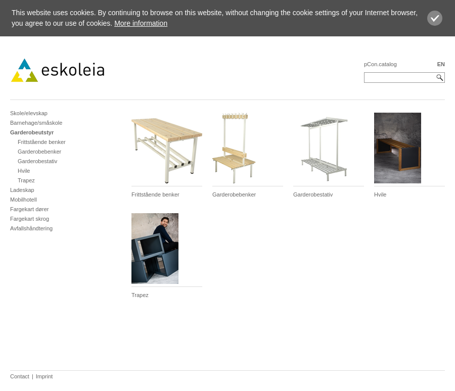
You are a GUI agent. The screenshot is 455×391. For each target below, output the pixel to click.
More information (140, 23)
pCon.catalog (380, 64)
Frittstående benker (42, 142)
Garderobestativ (37, 161)
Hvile (24, 171)
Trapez (26, 180)
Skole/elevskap (29, 113)
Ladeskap (22, 190)
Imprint (44, 376)
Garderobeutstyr (32, 132)
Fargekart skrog (29, 219)
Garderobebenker (39, 152)
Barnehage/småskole (36, 123)
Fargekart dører (29, 209)
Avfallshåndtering (31, 228)
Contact (19, 376)
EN (441, 64)
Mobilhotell (23, 200)
